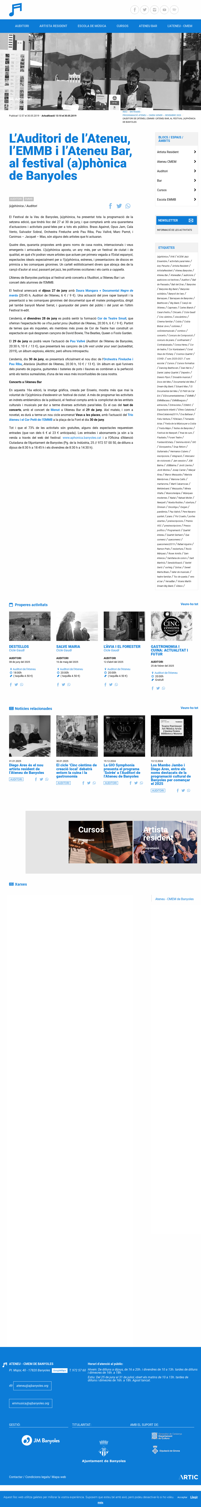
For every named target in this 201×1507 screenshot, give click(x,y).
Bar (159, 180)
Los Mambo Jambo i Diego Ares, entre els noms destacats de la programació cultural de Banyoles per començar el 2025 (171, 786)
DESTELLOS (19, 658)
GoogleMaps (59, 1382)
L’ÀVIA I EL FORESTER (122, 658)
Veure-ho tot (189, 604)
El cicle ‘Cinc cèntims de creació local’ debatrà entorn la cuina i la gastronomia (76, 783)
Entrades (135, 112)
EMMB (29, 198)
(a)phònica (16, 206)
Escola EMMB (166, 199)
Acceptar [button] (182, 1497)
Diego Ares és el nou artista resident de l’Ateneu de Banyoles (26, 781)
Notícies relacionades (33, 720)
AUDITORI (16, 198)
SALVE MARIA (68, 658)
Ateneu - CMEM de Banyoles (174, 911)
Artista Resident (168, 152)
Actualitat (23, 99)
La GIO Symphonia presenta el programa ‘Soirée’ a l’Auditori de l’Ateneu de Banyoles (122, 783)
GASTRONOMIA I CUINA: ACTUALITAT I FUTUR (169, 662)
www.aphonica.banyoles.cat (82, 438)
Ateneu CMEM (166, 162)
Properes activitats (31, 604)
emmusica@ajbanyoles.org (30, 1415)
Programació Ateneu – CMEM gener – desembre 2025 (152, 115)
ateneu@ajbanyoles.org (32, 1398)
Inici (125, 112)
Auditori (32, 206)
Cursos (162, 190)
